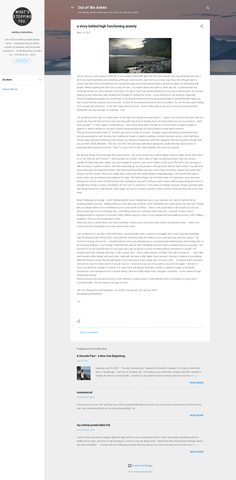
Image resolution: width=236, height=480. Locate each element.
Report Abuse (10, 89)
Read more (197, 382)
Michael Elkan (147, 472)
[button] (202, 26)
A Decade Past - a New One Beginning (101, 356)
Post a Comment (89, 332)
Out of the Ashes (92, 7)
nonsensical (84, 392)
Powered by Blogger (140, 465)
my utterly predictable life (93, 425)
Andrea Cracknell (22, 32)
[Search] (208, 8)
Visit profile (22, 61)
